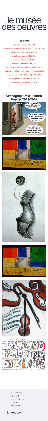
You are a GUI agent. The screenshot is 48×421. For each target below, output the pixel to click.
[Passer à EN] (42, 7)
